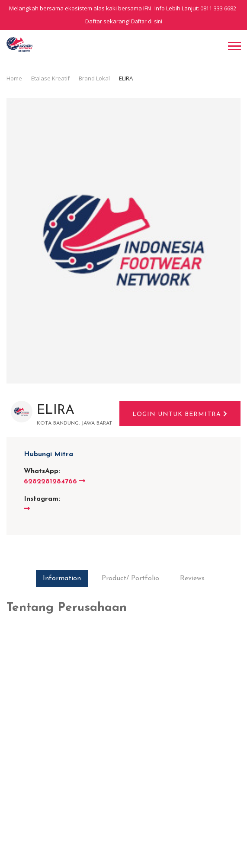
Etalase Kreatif (50, 78)
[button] (234, 45)
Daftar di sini (146, 21)
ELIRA (55, 410)
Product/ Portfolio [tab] (130, 578)
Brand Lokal (94, 78)
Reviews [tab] (192, 578)
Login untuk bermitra (180, 414)
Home (14, 78)
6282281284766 (54, 481)
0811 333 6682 (218, 8)
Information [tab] (62, 578)
